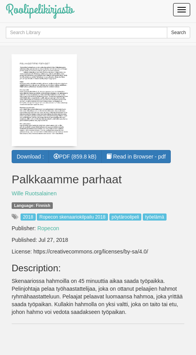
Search (178, 32)
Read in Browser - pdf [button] (136, 156)
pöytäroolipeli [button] (125, 217)
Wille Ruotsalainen (34, 193)
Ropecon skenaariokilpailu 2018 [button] (72, 217)
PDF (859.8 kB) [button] (75, 156)
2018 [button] (28, 217)
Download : (30, 156)
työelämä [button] (154, 217)
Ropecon (48, 228)
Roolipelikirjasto (39, 9)
